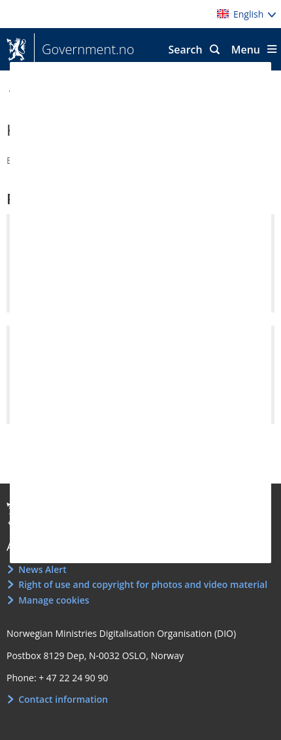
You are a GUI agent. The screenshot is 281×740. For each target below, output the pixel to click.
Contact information (63, 699)
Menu (245, 49)
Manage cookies (53, 600)
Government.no (84, 49)
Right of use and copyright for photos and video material (142, 584)
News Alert (42, 569)
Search (185, 49)
